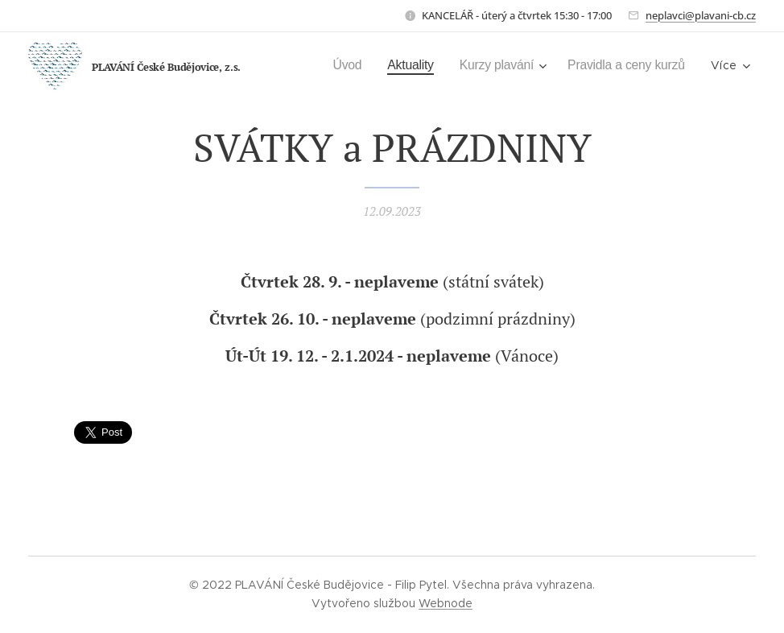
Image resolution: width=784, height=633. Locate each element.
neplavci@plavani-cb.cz (701, 15)
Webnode (445, 603)
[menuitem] (336, 65)
